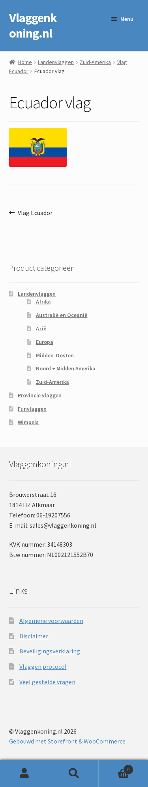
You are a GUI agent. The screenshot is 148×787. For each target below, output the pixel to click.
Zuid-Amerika (95, 62)
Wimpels (28, 422)
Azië (41, 328)
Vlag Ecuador (34, 213)
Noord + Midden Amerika (66, 368)
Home (25, 62)
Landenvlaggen (56, 62)
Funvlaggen (32, 408)
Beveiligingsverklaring (49, 651)
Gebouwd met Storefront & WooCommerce (67, 741)
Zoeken (74, 773)
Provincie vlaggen (40, 395)
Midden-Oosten (55, 355)
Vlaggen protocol (43, 666)
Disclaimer (33, 636)
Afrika (43, 301)
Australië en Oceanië (62, 315)
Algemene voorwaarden (51, 621)
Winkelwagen (116, 768)
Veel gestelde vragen (47, 682)
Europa (44, 341)
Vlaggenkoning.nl (33, 25)
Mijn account (24, 773)
